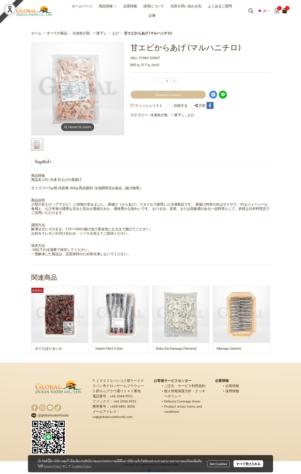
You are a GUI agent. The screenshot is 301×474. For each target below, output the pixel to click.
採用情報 (232, 391)
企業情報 (232, 385)
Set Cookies (218, 464)
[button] (251, 10)
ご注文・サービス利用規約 (184, 385)
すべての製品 (57, 33)
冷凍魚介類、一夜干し (89, 33)
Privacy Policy (52, 466)
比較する (181, 105)
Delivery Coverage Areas (182, 401)
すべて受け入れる (248, 464)
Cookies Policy (81, 466)
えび (115, 33)
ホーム (36, 33)
